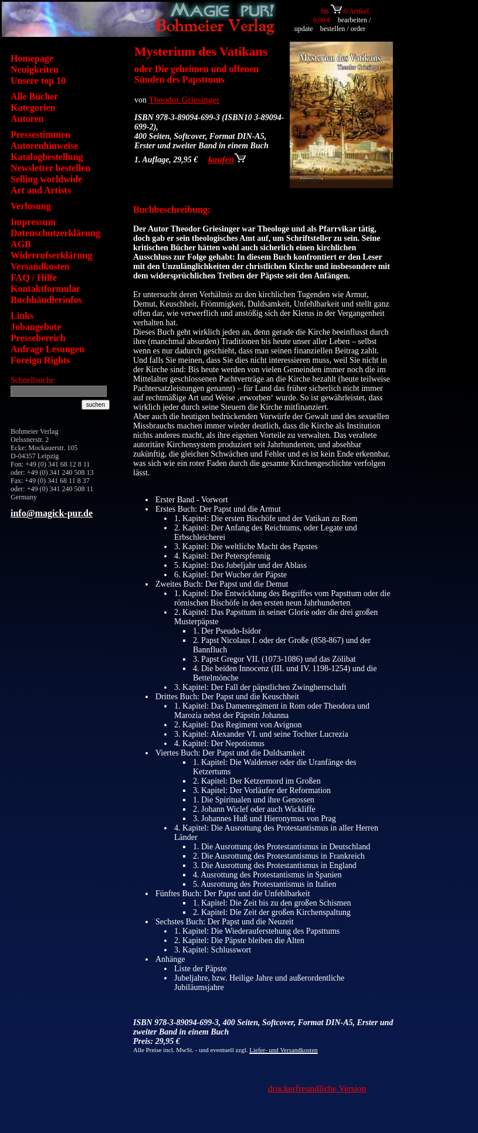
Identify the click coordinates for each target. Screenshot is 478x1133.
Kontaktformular (45, 289)
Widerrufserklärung (51, 255)
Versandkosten (40, 266)
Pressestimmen (40, 135)
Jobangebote (36, 327)
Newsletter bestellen (50, 168)
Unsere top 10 (38, 81)
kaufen (227, 159)
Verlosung (31, 206)
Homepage (32, 58)
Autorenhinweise (44, 146)
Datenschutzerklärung (55, 233)
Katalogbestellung (47, 157)
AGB (21, 244)
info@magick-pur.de (52, 513)
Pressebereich (38, 338)
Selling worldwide (46, 179)
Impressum (33, 222)
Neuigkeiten (35, 69)
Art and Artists (41, 190)
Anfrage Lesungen (47, 349)
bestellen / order (343, 29)
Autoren (27, 119)
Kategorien (33, 108)
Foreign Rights (40, 360)
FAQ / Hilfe (34, 278)
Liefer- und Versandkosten (283, 1049)
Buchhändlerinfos (46, 300)
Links (22, 316)
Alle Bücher (34, 96)
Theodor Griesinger (184, 99)
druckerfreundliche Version (317, 1088)
